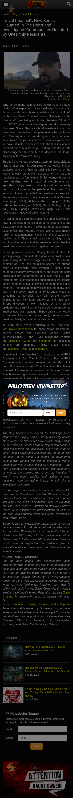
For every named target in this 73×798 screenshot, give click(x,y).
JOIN (60, 412)
